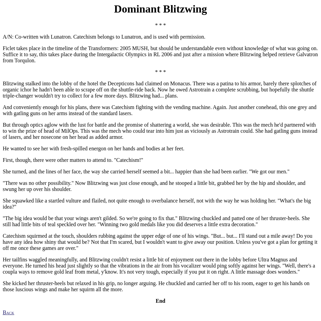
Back (8, 312)
